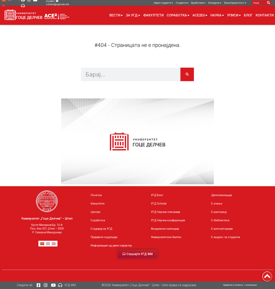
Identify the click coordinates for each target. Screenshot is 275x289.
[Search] (268, 3)
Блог (248, 15)
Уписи (234, 15)
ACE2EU (199, 15)
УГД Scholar (159, 203)
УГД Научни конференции (168, 220)
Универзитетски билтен (166, 237)
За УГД (133, 15)
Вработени (198, 3)
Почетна (96, 195)
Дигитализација (221, 195)
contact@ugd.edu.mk (57, 4)
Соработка (178, 15)
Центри (95, 212)
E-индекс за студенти (225, 237)
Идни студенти (163, 3)
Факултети (153, 15)
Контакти (265, 15)
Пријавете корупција (104, 237)
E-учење (216, 203)
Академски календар (165, 228)
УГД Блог (157, 195)
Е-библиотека (220, 220)
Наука (217, 15)
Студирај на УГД (101, 228)
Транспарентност (235, 3)
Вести (116, 15)
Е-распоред (219, 212)
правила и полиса (233, 285)
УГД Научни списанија (165, 212)
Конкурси (214, 3)
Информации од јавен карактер (111, 245)
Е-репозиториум (222, 228)
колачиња (251, 285)
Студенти (182, 3)
